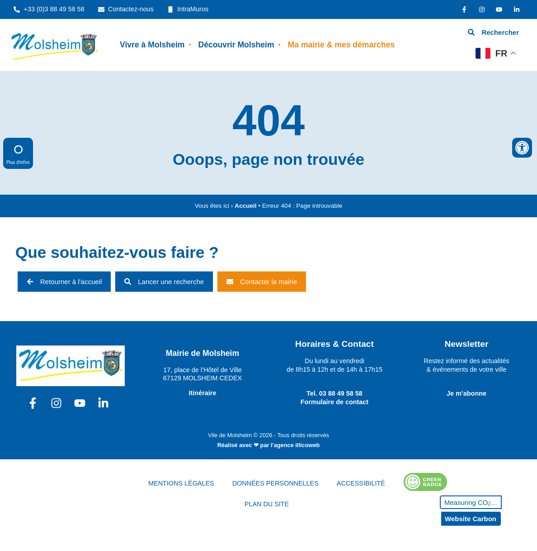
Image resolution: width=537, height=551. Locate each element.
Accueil (245, 205)
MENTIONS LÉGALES (181, 483)
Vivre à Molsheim (152, 44)
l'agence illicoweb (295, 445)
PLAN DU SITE (267, 504)
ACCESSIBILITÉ (361, 483)
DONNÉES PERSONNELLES (275, 483)
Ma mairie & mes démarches (341, 44)
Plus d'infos (18, 153)
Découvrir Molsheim (236, 44)
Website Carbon (470, 519)
